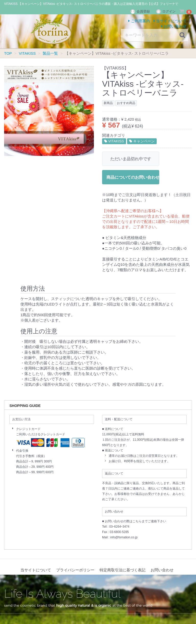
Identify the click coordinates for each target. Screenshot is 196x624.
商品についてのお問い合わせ (132, 177)
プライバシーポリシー (75, 570)
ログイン (166, 11)
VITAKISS (114, 141)
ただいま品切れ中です (130, 159)
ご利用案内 (139, 21)
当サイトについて (170, 21)
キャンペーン (142, 141)
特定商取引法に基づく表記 (122, 570)
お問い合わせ (174, 26)
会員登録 (140, 11)
